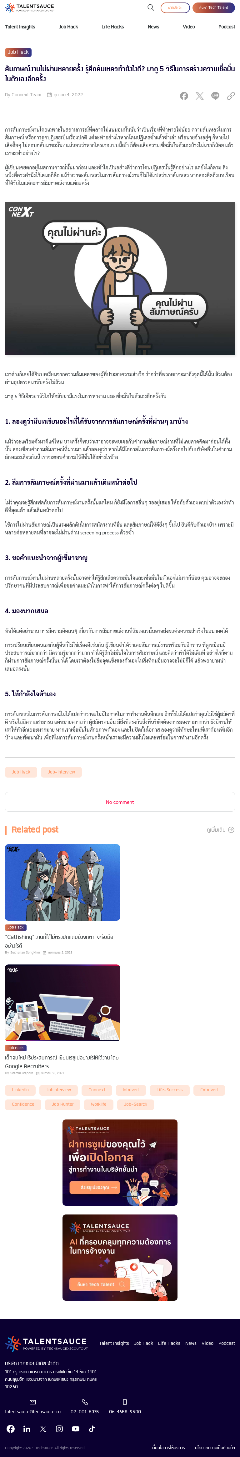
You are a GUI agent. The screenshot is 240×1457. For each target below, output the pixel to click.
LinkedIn (20, 1090)
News (153, 27)
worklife (99, 1104)
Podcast (226, 27)
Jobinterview (58, 1090)
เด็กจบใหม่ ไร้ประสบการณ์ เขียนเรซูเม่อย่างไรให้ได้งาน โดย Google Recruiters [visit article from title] (62, 1062)
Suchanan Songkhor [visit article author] (25, 952)
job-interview (61, 772)
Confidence (23, 1104)
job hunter (62, 1104)
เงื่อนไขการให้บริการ (168, 1447)
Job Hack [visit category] (18, 52)
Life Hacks (113, 27)
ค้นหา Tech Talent (213, 8)
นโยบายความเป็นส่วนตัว (215, 1447)
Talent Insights (20, 27)
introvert (131, 1090)
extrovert (209, 1090)
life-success (170, 1090)
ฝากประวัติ (175, 8)
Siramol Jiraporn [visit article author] (21, 1073)
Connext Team (26, 95)
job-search (135, 1104)
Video (189, 27)
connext (96, 1090)
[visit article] (62, 883)
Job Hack (68, 27)
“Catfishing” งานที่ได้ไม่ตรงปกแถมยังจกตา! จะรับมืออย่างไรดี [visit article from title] (59, 941)
